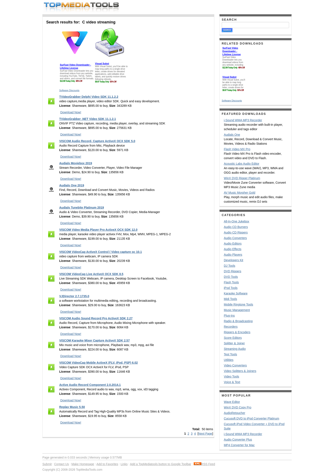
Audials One (232, 134)
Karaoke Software (236, 293)
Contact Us (61, 464)
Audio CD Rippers (236, 232)
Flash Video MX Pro (237, 149)
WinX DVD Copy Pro (237, 407)
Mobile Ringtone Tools (238, 304)
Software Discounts (69, 90)
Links (124, 464)
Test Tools (230, 354)
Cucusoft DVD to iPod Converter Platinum (251, 418)
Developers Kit (233, 260)
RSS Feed (204, 464)
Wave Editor (232, 402)
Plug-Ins (229, 315)
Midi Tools (230, 299)
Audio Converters (235, 238)
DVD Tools (231, 276)
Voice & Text (232, 382)
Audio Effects (232, 249)
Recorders (231, 326)
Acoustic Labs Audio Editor (241, 163)
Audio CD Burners (236, 227)
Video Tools (231, 376)
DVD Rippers (232, 271)
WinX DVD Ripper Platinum (242, 178)
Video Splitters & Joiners (240, 371)
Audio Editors (233, 243)
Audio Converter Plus (238, 439)
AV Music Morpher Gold (239, 192)
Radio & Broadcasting (238, 321)
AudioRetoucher (234, 413)
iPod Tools (231, 288)
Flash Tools (231, 282)
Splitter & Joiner (234, 343)
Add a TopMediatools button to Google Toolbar (160, 464)
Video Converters (235, 365)
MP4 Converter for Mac (239, 445)
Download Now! (70, 112)
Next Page (205, 433)
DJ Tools (229, 265)
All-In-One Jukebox (236, 221)
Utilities (228, 360)
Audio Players (233, 254)
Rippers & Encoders (237, 332)
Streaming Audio (235, 348)
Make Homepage (82, 464)
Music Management (237, 310)
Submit (47, 464)
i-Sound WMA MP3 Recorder (243, 120)
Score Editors (233, 337)
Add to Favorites (107, 464)
